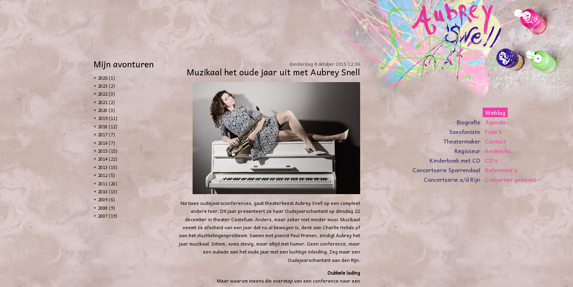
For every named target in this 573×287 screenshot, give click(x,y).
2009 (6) (106, 199)
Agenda (495, 122)
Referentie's (501, 170)
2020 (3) (106, 110)
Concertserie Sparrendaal (446, 170)
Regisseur (467, 150)
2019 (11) (107, 118)
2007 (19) (107, 215)
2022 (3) (106, 93)
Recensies (498, 150)
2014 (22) (107, 158)
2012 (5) (106, 175)
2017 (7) (106, 134)
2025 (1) (106, 78)
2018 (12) (107, 126)
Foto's (493, 131)
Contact (495, 141)
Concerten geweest (510, 179)
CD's (491, 160)
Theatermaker (461, 141)
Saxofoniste (464, 131)
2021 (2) (106, 102)
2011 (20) (107, 183)
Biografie (468, 122)
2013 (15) (107, 167)
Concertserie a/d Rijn (452, 179)
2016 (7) (106, 143)
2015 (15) (107, 150)
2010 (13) (107, 191)
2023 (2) (106, 86)
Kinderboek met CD (455, 160)
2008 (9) (106, 207)
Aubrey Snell (309, 203)
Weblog (495, 112)
